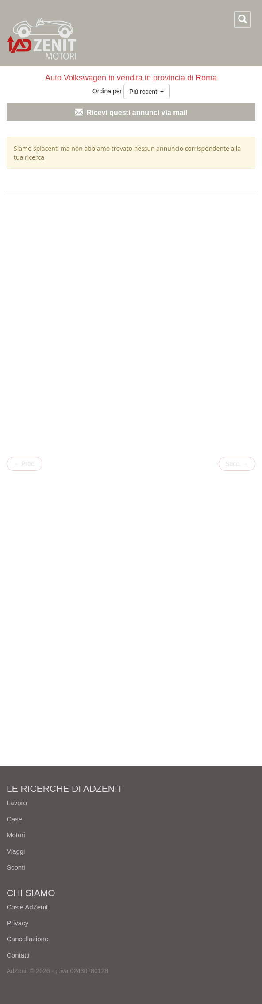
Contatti (18, 955)
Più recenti (146, 91)
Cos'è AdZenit (27, 907)
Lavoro (17, 802)
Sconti (16, 867)
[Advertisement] (131, 262)
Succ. (237, 463)
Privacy (17, 923)
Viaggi (16, 851)
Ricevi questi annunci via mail (137, 113)
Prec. (24, 463)
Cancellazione (27, 939)
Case (14, 819)
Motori (16, 835)
